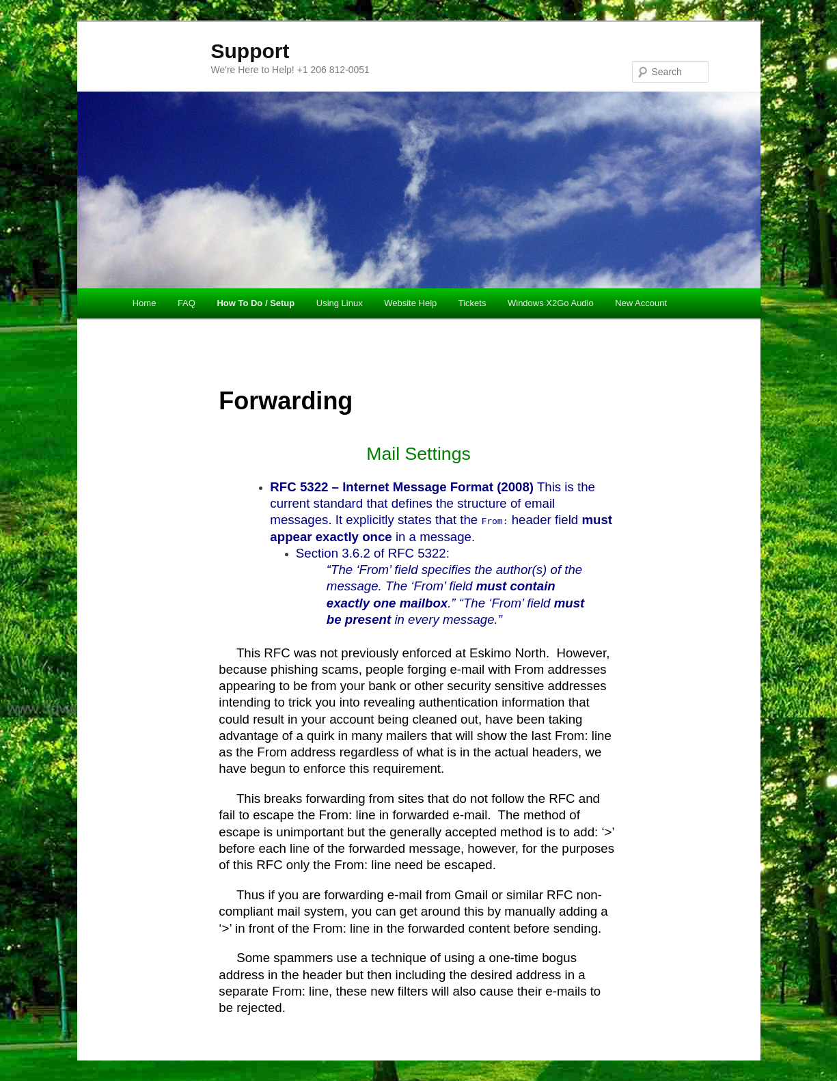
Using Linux (339, 303)
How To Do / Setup (255, 303)
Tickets (472, 303)
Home (144, 303)
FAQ (186, 303)
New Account (641, 303)
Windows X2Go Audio (551, 303)
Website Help (410, 303)
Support (250, 51)
